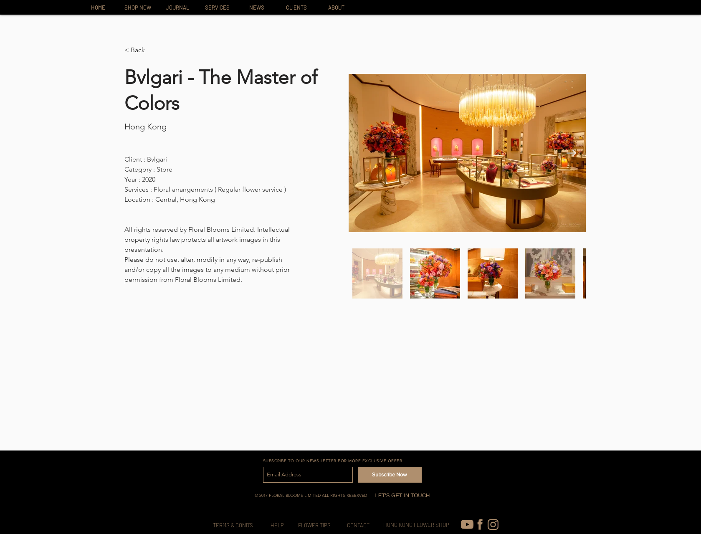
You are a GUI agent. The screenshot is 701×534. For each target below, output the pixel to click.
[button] (140, 50)
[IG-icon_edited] (493, 524)
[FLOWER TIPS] (314, 525)
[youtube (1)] (467, 524)
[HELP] (277, 525)
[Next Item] (571, 153)
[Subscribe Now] (390, 475)
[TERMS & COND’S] (233, 525)
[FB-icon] (480, 524)
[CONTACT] (358, 525)
